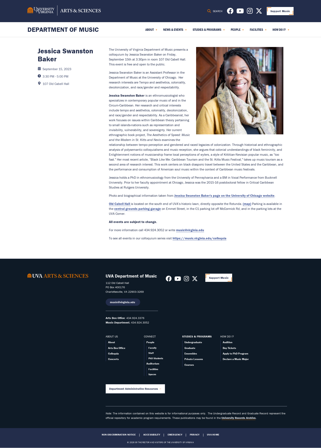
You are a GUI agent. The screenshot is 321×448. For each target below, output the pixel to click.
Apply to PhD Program (235, 353)
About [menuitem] (151, 30)
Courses (189, 365)
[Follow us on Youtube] (240, 12)
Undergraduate (193, 342)
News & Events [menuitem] (175, 30)
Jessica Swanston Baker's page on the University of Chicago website (224, 195)
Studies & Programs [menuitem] (208, 30)
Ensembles (190, 353)
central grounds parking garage (137, 209)
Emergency (175, 434)
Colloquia (113, 353)
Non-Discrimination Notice (119, 434)
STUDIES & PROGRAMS (197, 336)
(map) (247, 204)
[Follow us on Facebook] (230, 12)
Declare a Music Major (236, 359)
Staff (151, 352)
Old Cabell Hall (120, 204)
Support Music (280, 11)
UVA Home (213, 434)
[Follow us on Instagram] (250, 12)
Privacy (195, 434)
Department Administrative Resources (133, 389)
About (111, 342)
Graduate (189, 348)
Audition (227, 342)
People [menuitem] (237, 30)
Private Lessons (193, 359)
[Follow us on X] (259, 12)
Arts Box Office (116, 348)
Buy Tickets (229, 348)
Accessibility (151, 434)
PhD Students (155, 358)
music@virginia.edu (190, 230)
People (150, 342)
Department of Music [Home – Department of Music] (63, 29)
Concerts (113, 359)
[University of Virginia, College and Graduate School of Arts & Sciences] (64, 11)
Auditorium (152, 363)
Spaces (152, 374)
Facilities (153, 369)
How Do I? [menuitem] (281, 30)
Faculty (152, 347)
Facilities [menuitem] (258, 30)
